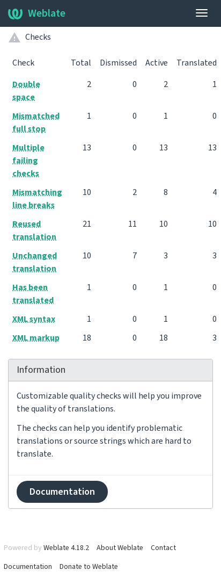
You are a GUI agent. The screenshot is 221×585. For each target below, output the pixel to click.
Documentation (62, 492)
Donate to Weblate (89, 566)
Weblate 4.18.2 (66, 548)
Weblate (36, 13)
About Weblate (120, 548)
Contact (163, 548)
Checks (38, 37)
